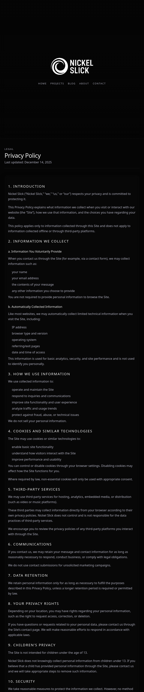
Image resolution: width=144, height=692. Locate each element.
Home (42, 83)
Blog (72, 83)
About (84, 83)
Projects (57, 83)
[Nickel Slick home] (72, 67)
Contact (99, 83)
